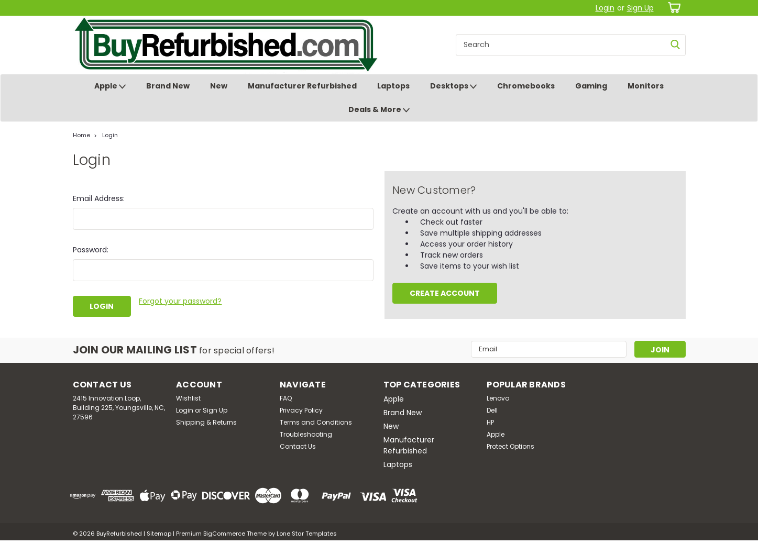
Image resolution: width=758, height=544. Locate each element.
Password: (90, 250)
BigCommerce (224, 533)
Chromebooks (526, 86)
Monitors (646, 86)
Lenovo (498, 398)
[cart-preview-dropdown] (672, 8)
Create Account (445, 293)
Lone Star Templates (307, 533)
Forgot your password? (180, 301)
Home (81, 135)
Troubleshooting (306, 434)
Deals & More (379, 110)
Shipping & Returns (206, 422)
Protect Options (510, 446)
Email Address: (99, 198)
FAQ (286, 398)
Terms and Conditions (316, 422)
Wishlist (188, 398)
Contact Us (298, 446)
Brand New (168, 86)
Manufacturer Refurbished (302, 86)
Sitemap (159, 533)
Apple (110, 86)
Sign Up (640, 8)
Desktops (453, 86)
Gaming (591, 86)
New (218, 86)
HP (490, 422)
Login (605, 8)
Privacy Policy (301, 410)
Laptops (393, 86)
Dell (492, 410)
